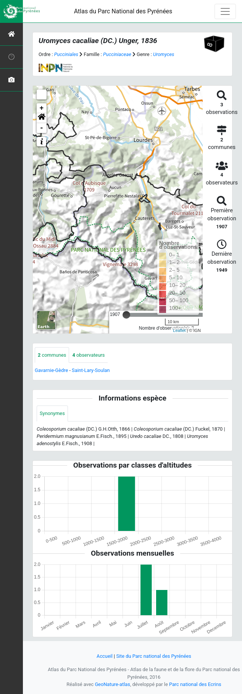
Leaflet (179, 330)
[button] (42, 118)
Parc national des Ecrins (195, 684)
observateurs (88, 355)
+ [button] (42, 108)
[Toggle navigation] (225, 11)
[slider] (126, 315)
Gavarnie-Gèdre (51, 370)
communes (52, 355)
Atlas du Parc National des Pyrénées (123, 11)
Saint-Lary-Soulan (91, 370)
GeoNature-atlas (112, 684)
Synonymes (52, 413)
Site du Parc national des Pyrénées (153, 656)
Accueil (105, 656)
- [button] (42, 128)
